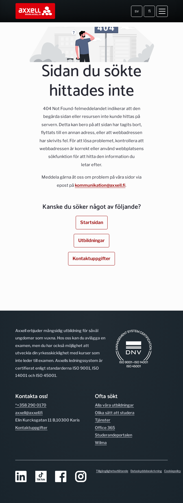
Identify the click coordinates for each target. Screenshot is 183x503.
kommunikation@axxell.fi (100, 185)
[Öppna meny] (162, 11)
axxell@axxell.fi (29, 412)
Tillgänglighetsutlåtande (112, 471)
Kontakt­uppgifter (31, 427)
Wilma (101, 442)
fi (149, 10)
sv (137, 10)
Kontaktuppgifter (91, 258)
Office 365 (105, 427)
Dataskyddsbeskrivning (146, 471)
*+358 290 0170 (30, 405)
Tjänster (102, 420)
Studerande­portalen (113, 434)
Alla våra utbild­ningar (114, 405)
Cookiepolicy (172, 471)
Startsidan (91, 222)
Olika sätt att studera (114, 412)
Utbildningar (91, 240)
